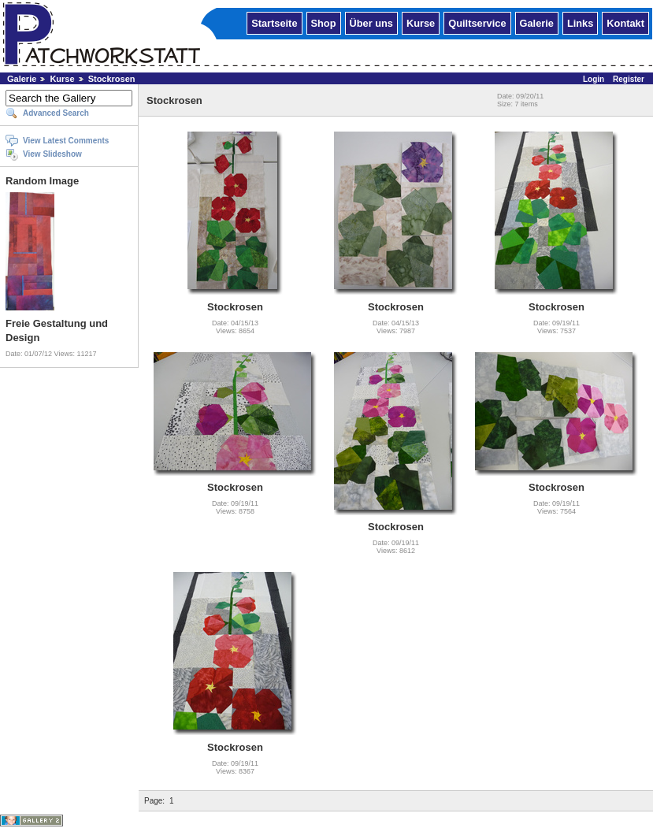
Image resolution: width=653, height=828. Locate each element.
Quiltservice (477, 22)
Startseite (274, 22)
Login (593, 79)
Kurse (420, 22)
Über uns (371, 22)
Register (628, 79)
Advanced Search (56, 113)
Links (580, 22)
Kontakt (625, 22)
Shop (323, 22)
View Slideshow (52, 154)
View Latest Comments (66, 140)
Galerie (537, 22)
